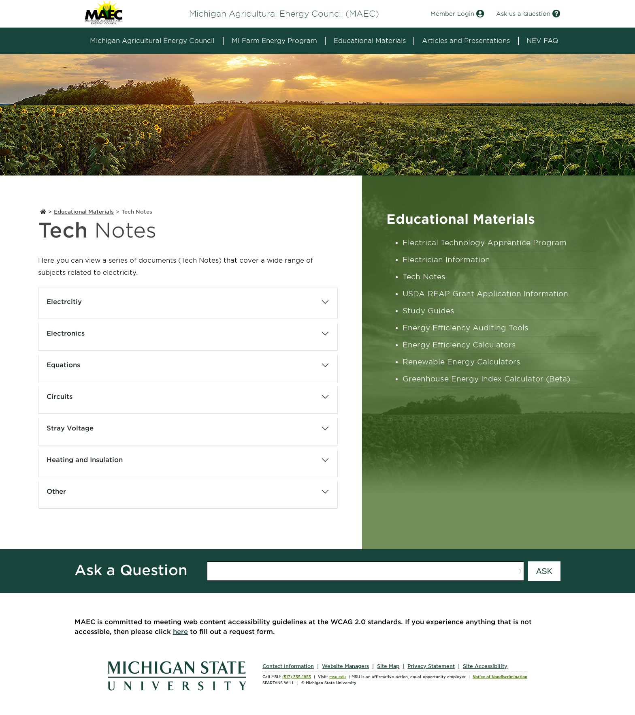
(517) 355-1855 (296, 676)
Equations (63, 365)
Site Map (388, 666)
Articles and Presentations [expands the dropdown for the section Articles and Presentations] (466, 41)
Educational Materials (84, 212)
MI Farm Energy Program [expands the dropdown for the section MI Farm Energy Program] (274, 41)
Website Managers (345, 666)
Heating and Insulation (85, 460)
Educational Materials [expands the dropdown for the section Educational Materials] (370, 41)
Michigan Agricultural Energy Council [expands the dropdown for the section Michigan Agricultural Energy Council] (152, 41)
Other (56, 491)
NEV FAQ (542, 41)
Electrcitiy (64, 302)
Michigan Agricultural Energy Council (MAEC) (284, 14)
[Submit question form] (544, 571)
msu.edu (337, 676)
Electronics (66, 333)
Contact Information (288, 666)
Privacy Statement (431, 666)
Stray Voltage (70, 428)
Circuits (59, 396)
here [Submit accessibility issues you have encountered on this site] (180, 632)
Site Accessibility (485, 666)
